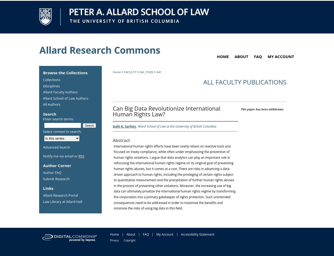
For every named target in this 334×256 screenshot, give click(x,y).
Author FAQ (52, 173)
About (131, 234)
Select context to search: (62, 131)
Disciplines (51, 86)
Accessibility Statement (197, 234)
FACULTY (130, 72)
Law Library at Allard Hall (62, 202)
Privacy (114, 240)
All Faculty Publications (245, 82)
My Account (164, 234)
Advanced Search (56, 147)
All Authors (51, 105)
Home (117, 72)
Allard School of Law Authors (65, 98)
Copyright (129, 240)
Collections (51, 80)
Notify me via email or (63, 156)
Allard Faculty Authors (60, 92)
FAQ (146, 234)
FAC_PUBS (146, 72)
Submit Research (56, 179)
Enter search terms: (58, 119)
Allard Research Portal (60, 196)
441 (159, 72)
